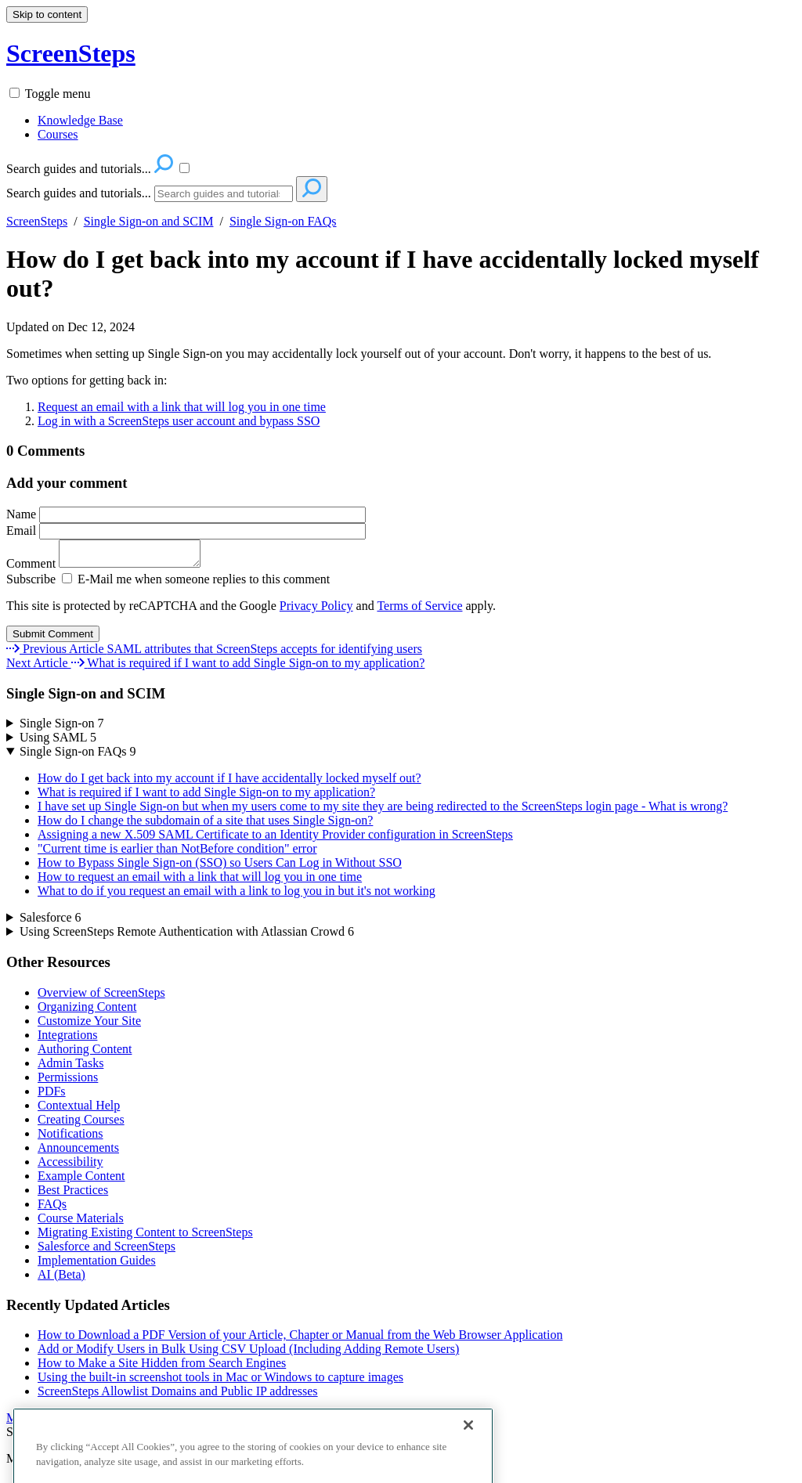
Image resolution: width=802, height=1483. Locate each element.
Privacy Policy (316, 610)
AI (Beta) (61, 1279)
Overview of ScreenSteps (101, 997)
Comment (111, 568)
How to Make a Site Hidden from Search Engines (162, 1367)
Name (186, 514)
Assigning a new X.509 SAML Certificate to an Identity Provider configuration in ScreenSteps (275, 839)
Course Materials (81, 1222)
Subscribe (31, 583)
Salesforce (50, 922)
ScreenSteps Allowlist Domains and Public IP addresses (178, 1395)
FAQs (52, 1208)
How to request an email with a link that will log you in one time (200, 881)
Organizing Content (87, 1011)
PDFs (52, 1095)
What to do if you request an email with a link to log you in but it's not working (236, 895)
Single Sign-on (62, 727)
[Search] (223, 194)
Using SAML (58, 742)
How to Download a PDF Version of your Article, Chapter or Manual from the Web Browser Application (300, 1339)
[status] (401, 354)
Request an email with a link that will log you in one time (182, 406)
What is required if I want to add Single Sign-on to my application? (206, 796)
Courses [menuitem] (58, 134)
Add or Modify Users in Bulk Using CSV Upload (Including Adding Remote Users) (248, 1353)
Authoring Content (85, 1053)
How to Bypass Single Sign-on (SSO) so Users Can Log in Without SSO (220, 867)
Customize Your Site (89, 1025)
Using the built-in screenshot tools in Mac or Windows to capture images (220, 1381)
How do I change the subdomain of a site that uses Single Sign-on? (205, 825)
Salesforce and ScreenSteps (106, 1250)
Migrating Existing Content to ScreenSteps (145, 1236)
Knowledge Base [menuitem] (80, 120)
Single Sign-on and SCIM (149, 221)
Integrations (67, 1039)
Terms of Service (419, 610)
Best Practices (73, 1194)
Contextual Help (79, 1110)
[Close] (468, 1451)
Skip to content (47, 14)
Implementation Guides (97, 1265)
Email (186, 530)
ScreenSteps (36, 221)
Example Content (81, 1180)
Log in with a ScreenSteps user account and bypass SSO (179, 421)
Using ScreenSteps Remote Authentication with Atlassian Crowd (187, 936)
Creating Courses (81, 1124)
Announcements (78, 1152)
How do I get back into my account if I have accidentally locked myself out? (382, 273)
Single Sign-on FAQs (283, 221)
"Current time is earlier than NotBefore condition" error (177, 853)
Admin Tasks (70, 1067)
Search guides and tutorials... (78, 193)
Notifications (70, 1138)
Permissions (68, 1081)
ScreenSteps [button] (70, 53)
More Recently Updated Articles (87, 1422)
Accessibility (70, 1166)
